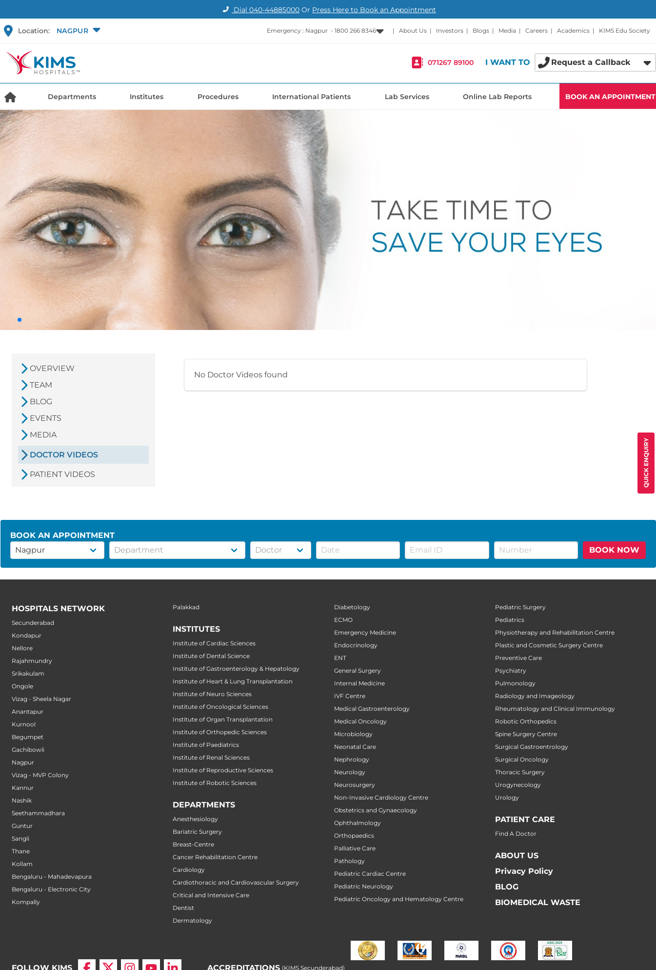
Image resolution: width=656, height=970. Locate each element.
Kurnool (24, 724)
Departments (72, 96)
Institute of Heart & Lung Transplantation (233, 681)
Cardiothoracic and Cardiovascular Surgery (236, 882)
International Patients (311, 96)
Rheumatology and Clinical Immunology (555, 708)
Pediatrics (509, 619)
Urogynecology (518, 784)
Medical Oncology (360, 721)
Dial (259, 9)
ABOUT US (516, 855)
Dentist (183, 907)
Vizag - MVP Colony (40, 775)
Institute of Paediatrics (206, 744)
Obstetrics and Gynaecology (375, 810)
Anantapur (27, 711)
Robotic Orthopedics (526, 721)
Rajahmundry (32, 660)
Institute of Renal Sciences (211, 757)
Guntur (22, 825)
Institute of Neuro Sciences (212, 694)
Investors (449, 30)
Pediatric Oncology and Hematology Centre (398, 899)
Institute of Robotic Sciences (215, 782)
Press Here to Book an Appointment (374, 9)
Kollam (22, 863)
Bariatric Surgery (197, 831)
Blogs (481, 30)
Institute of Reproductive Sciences (223, 770)
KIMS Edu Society (624, 30)
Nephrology (351, 759)
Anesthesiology (195, 819)
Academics (573, 30)
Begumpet (27, 737)
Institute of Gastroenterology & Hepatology (236, 668)
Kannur (23, 787)
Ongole (22, 686)
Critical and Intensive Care (211, 895)
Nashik (22, 800)
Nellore (22, 648)
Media (507, 30)
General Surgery (357, 670)
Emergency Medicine (365, 632)
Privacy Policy (524, 871)
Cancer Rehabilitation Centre (215, 857)
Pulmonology (515, 683)
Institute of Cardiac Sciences (214, 643)
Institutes (146, 96)
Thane (21, 851)
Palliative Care (355, 848)
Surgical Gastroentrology (531, 746)
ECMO (343, 619)
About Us (413, 30)
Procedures (218, 96)
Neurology (349, 772)
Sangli (20, 838)
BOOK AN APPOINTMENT (610, 96)
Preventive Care (518, 657)
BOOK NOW (614, 550)
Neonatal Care (355, 746)
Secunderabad (33, 622)
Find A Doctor (516, 833)
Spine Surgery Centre (526, 734)
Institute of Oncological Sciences (220, 706)
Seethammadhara (38, 813)
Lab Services (407, 96)
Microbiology (353, 734)
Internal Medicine (359, 683)
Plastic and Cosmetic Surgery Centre (549, 645)
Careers (536, 30)
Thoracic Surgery (520, 772)
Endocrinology (356, 645)
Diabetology (352, 607)
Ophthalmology (357, 822)
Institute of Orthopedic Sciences (220, 732)
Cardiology (189, 869)
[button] (77, 31)
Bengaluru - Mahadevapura (52, 876)
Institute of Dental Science (211, 656)
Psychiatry (510, 670)
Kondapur (26, 635)
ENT (340, 657)
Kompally (26, 902)
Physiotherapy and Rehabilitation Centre (555, 632)
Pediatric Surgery (520, 607)
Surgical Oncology (522, 759)
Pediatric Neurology (363, 886)
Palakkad (186, 607)
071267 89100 (451, 62)
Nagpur (23, 762)
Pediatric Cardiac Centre (370, 873)
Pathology (349, 861)
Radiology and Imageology (535, 696)
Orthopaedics (354, 835)
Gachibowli (28, 749)
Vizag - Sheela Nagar (41, 698)
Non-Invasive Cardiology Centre (381, 797)
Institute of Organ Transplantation (223, 719)
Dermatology (192, 920)
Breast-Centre (193, 844)
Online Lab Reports (497, 96)
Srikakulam (28, 673)
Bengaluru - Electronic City (51, 889)
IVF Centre (349, 696)
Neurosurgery (354, 784)
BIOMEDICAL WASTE (537, 902)
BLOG (506, 886)
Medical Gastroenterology (372, 708)
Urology (507, 797)
